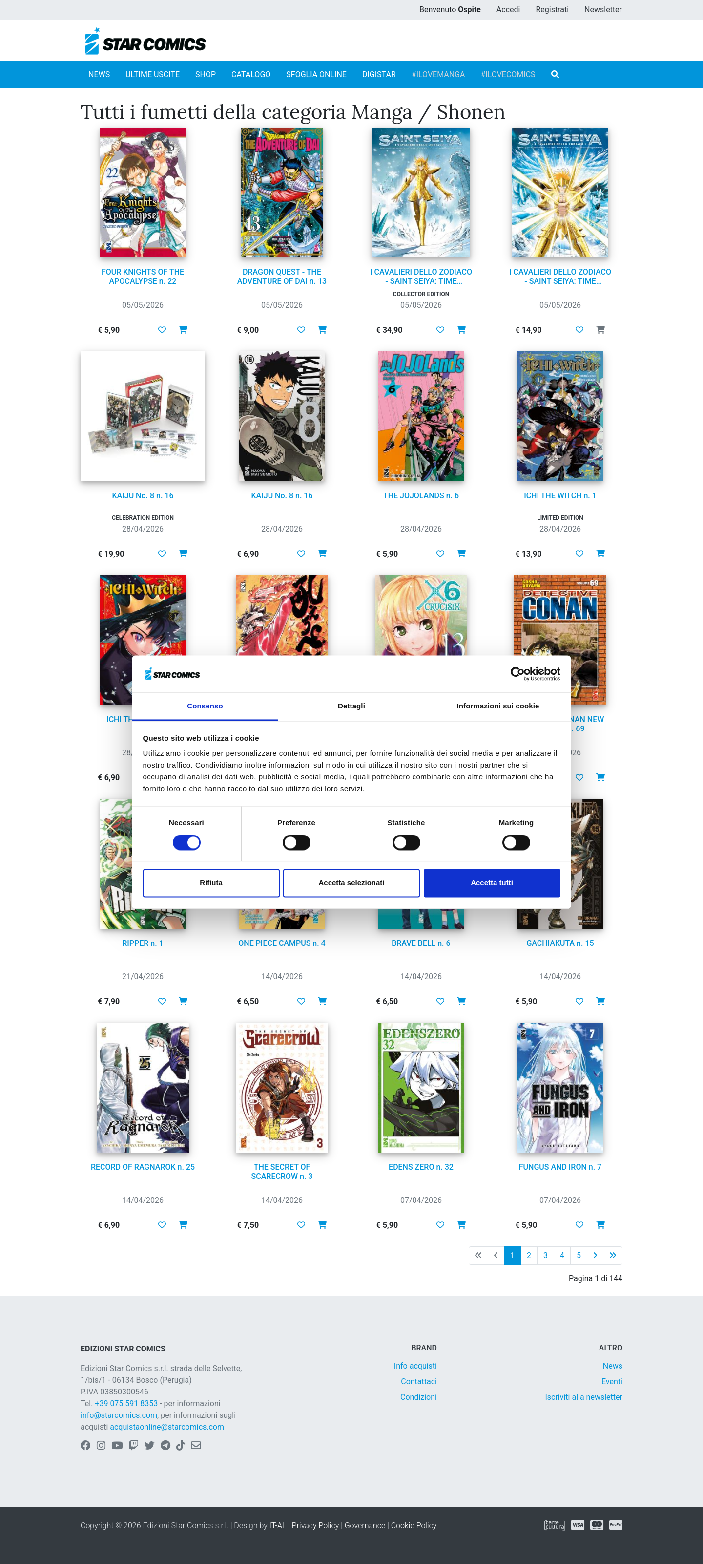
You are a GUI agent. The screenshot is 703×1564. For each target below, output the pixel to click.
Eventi (611, 1381)
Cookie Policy (414, 1525)
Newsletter (603, 9)
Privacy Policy (315, 1525)
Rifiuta (211, 883)
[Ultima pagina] (612, 1255)
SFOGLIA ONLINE (316, 74)
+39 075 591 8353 (126, 1403)
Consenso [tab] (205, 706)
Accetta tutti (492, 883)
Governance (365, 1525)
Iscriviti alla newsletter (583, 1397)
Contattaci (419, 1381)
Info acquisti (415, 1366)
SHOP (205, 74)
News (612, 1366)
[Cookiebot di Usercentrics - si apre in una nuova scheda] (517, 673)
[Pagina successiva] (595, 1255)
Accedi (508, 9)
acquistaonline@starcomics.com (167, 1427)
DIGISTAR (379, 74)
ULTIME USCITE (152, 74)
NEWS (99, 74)
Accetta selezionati (351, 883)
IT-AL (278, 1525)
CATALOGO (250, 74)
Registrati (552, 9)
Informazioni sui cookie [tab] (498, 706)
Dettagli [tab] (351, 706)
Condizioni (418, 1397)
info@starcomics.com (119, 1415)
